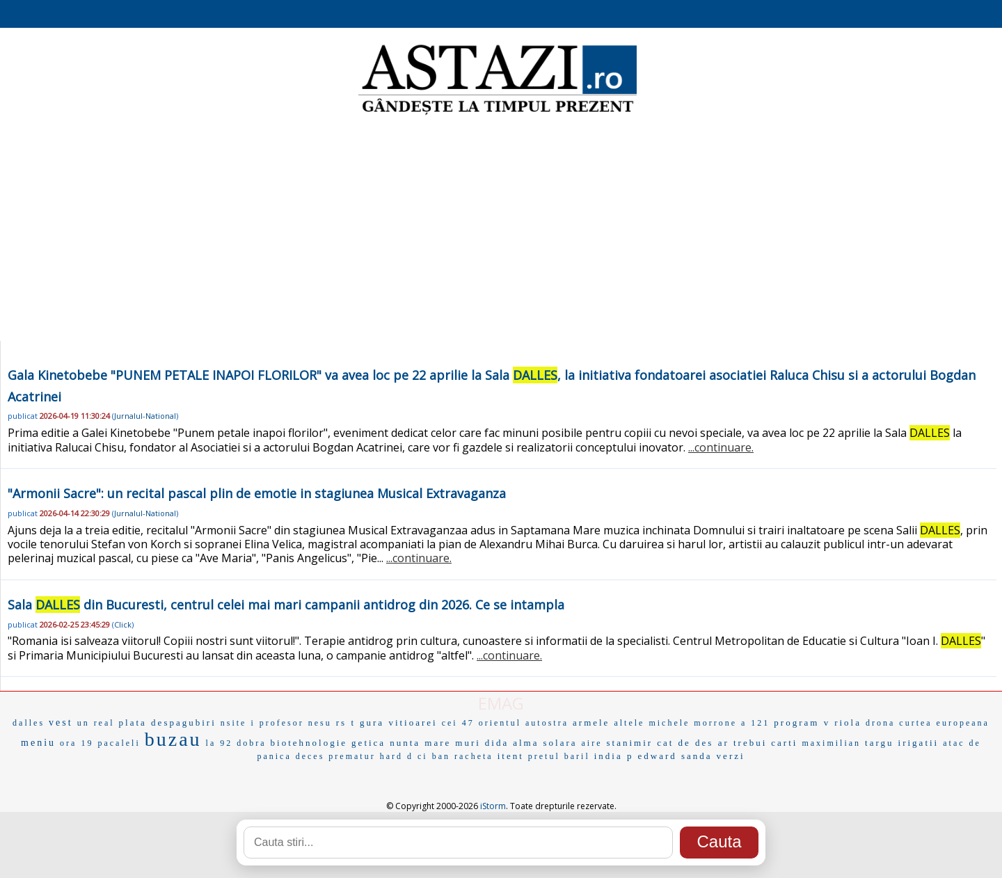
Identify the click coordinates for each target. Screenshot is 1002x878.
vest (61, 722)
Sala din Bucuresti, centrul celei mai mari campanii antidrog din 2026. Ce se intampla (286, 604)
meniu (38, 742)
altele (629, 723)
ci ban (434, 756)
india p (614, 756)
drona (880, 723)
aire (592, 743)
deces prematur (336, 756)
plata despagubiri (167, 722)
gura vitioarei (399, 722)
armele (591, 722)
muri (468, 742)
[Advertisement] (501, 229)
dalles (29, 723)
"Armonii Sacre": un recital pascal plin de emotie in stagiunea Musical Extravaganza (257, 493)
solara (560, 742)
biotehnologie (309, 742)
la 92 (219, 743)
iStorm (493, 806)
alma (526, 742)
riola (847, 722)
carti (784, 742)
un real (96, 723)
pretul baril (559, 756)
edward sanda (675, 756)
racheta (473, 756)
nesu (320, 723)
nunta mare (420, 742)
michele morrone (693, 723)
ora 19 (76, 743)
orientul (500, 723)
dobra (251, 743)
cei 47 (458, 723)
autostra (546, 723)
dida (497, 742)
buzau (173, 739)
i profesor (276, 723)
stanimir (630, 742)
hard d (396, 756)
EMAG (501, 703)
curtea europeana (944, 723)
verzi (731, 756)
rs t (346, 722)
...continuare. (721, 447)
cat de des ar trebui (712, 742)
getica (368, 742)
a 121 (755, 723)
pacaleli (118, 743)
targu (879, 742)
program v (802, 722)
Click (123, 624)
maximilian (831, 743)
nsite (234, 723)
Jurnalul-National (145, 415)
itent (511, 756)
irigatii (918, 742)
